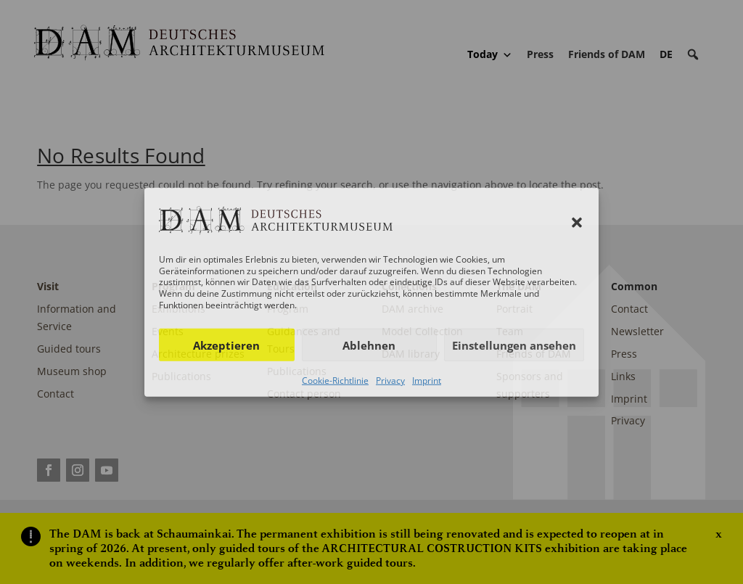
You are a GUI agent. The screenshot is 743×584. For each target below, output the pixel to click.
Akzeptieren (226, 344)
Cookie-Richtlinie (335, 380)
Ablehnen (368, 344)
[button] (577, 222)
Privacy (390, 380)
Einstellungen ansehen (514, 344)
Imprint (426, 380)
